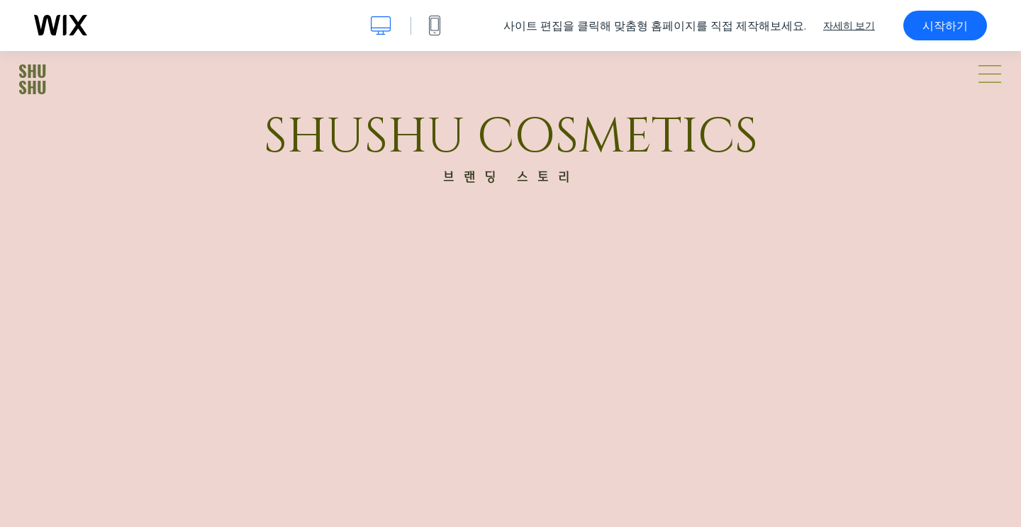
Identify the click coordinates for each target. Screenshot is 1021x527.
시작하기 (945, 25)
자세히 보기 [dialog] (849, 25)
